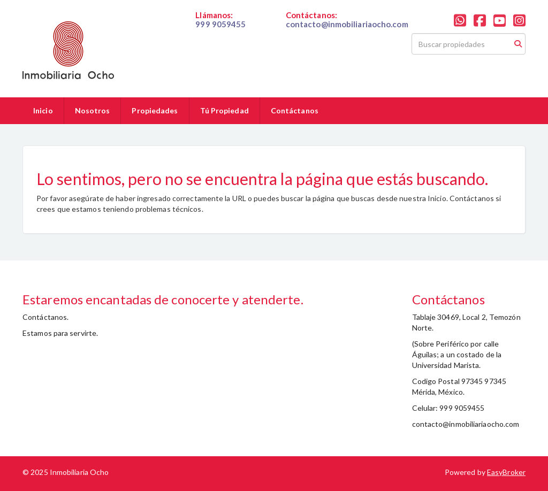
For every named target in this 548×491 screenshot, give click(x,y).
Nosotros (92, 110)
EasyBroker (506, 472)
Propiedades (155, 110)
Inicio (43, 110)
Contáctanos (294, 110)
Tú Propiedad (224, 110)
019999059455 (221, 33)
